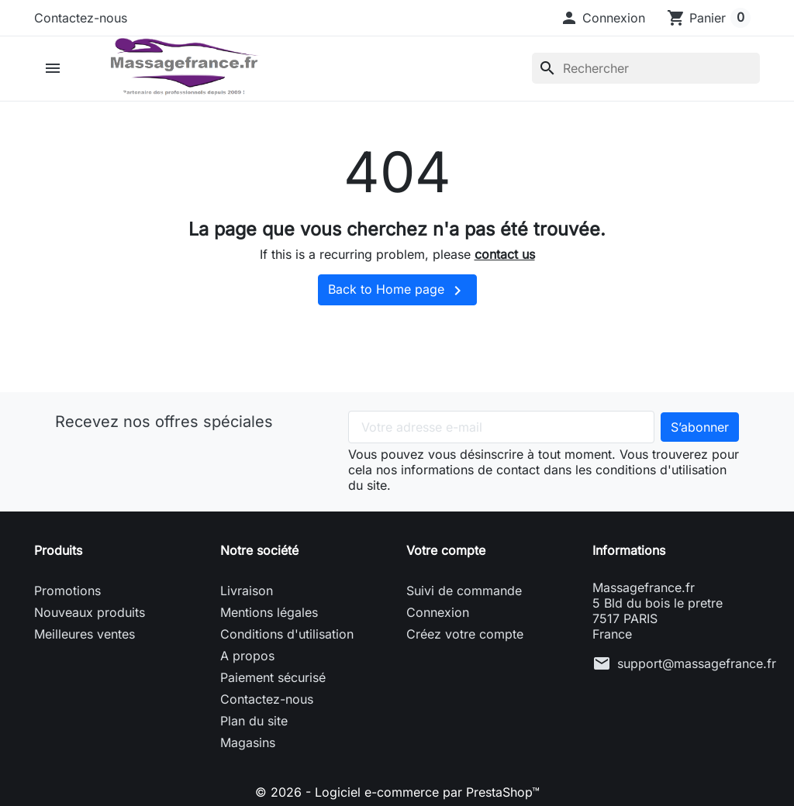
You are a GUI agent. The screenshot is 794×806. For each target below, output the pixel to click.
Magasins (247, 742)
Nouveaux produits (89, 612)
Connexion (437, 612)
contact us (505, 254)
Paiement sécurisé (273, 677)
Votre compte (445, 550)
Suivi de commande (464, 590)
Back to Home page (397, 290)
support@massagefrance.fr (696, 663)
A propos (247, 655)
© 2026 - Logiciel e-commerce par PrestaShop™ (397, 792)
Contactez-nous (80, 18)
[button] (602, 18)
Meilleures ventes (84, 634)
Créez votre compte (464, 634)
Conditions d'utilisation (287, 634)
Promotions (67, 590)
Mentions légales (269, 612)
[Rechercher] (646, 68)
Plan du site (254, 720)
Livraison (246, 590)
